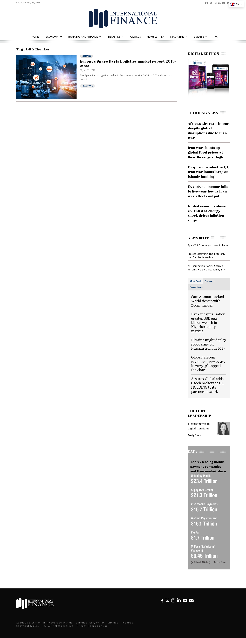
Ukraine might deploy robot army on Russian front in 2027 (208, 344)
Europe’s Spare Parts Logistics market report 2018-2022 (128, 63)
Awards (135, 36)
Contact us (38, 622)
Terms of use (99, 625)
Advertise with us (61, 622)
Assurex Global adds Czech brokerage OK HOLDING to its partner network (207, 385)
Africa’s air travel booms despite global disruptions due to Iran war (209, 130)
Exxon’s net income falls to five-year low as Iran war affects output (208, 191)
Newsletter (155, 36)
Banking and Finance (83, 36)
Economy (52, 36)
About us (22, 622)
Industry (113, 36)
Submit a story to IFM (90, 622)
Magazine (177, 36)
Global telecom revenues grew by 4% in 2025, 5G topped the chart (208, 363)
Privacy (82, 625)
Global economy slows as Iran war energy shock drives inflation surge (207, 213)
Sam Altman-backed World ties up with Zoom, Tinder (207, 301)
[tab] (195, 281)
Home (35, 36)
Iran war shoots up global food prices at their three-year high (205, 152)
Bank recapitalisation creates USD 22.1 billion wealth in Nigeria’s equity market (208, 322)
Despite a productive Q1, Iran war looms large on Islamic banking (208, 172)
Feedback (128, 622)
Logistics (86, 56)
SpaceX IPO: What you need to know (208, 245)
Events (199, 36)
